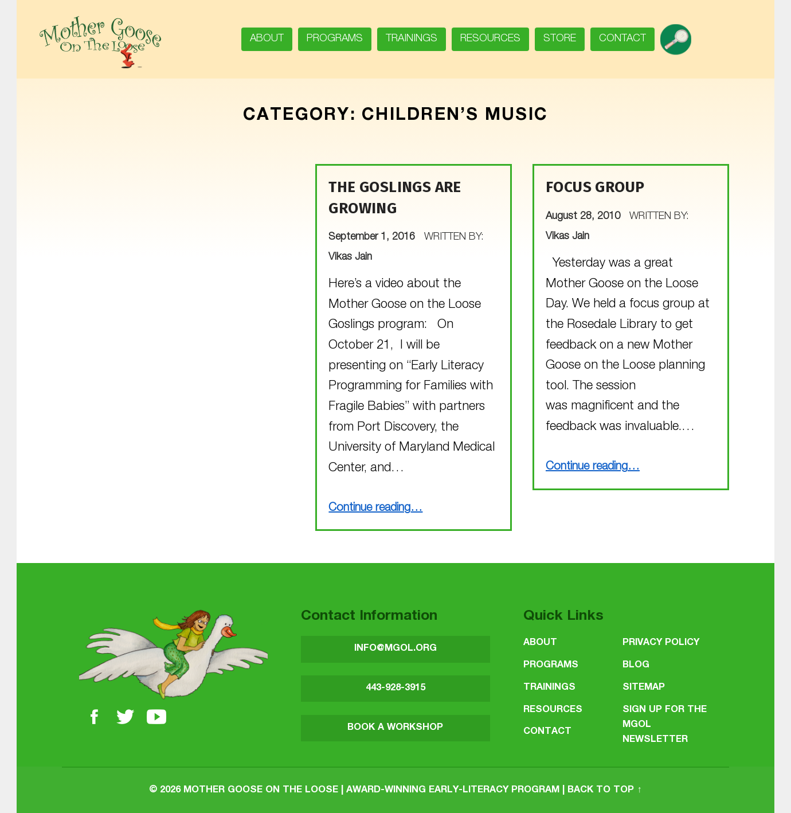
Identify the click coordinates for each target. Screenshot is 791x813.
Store (559, 39)
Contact (622, 39)
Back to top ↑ (604, 790)
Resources (490, 39)
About (267, 39)
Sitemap (643, 688)
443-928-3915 (395, 688)
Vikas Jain (350, 257)
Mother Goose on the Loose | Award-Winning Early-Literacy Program (371, 790)
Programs (335, 39)
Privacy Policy (660, 643)
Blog (635, 665)
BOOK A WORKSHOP (395, 728)
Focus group (595, 187)
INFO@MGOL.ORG (395, 649)
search (680, 35)
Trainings (411, 39)
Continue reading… (375, 508)
